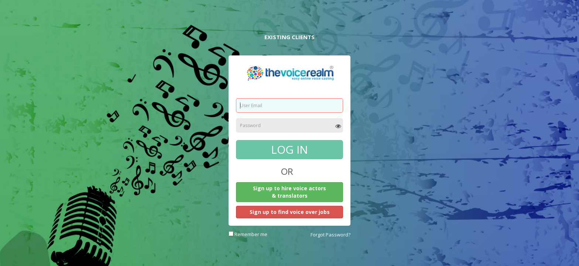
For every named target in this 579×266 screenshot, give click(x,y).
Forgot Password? (330, 234)
